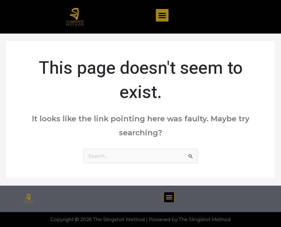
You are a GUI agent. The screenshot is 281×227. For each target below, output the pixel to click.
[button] (162, 15)
